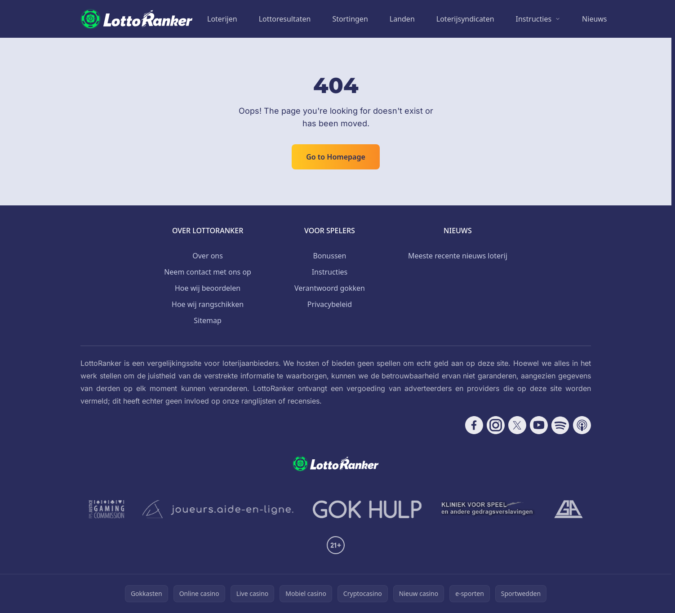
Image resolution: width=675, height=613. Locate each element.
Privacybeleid (329, 304)
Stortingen (350, 19)
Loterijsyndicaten (465, 19)
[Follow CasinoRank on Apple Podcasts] (582, 425)
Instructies (534, 19)
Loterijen (222, 19)
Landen (402, 19)
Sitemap (208, 320)
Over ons (207, 256)
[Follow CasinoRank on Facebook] (474, 425)
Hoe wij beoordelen (207, 288)
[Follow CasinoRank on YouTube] (539, 425)
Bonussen (329, 256)
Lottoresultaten (285, 19)
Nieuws (594, 19)
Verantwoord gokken (329, 288)
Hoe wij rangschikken (208, 304)
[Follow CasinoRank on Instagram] (496, 425)
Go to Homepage (335, 157)
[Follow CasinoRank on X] (517, 425)
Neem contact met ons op (207, 272)
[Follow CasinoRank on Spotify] (560, 425)
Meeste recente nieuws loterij (457, 256)
